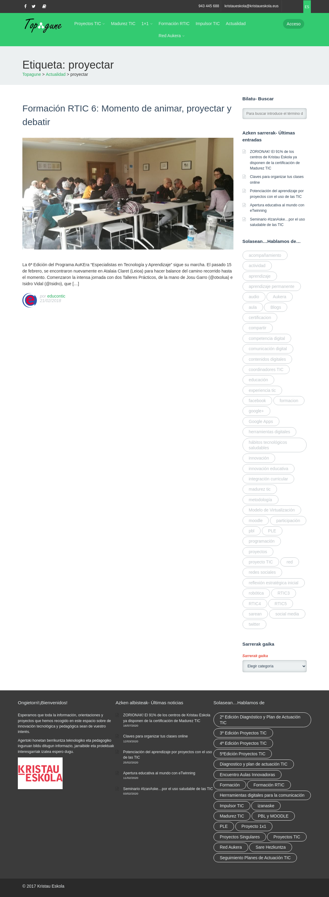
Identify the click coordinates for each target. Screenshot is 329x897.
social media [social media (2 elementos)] (287, 613)
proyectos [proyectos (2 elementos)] (258, 551)
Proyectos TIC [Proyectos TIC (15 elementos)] (286, 836)
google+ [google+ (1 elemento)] (256, 410)
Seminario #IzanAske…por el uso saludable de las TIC (168, 789)
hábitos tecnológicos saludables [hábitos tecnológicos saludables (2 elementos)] (268, 445)
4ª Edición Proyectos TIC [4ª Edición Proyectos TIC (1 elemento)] (243, 743)
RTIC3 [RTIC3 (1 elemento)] (284, 593)
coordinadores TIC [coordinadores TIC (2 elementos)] (266, 369)
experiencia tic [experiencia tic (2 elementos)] (262, 390)
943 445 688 (208, 6)
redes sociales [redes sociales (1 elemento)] (262, 572)
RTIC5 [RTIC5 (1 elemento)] (281, 603)
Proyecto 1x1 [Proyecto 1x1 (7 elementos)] (254, 826)
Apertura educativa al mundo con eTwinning (159, 773)
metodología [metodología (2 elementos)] (260, 499)
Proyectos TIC (87, 23)
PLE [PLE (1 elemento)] (272, 530)
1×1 (145, 23)
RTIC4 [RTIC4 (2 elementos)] (255, 603)
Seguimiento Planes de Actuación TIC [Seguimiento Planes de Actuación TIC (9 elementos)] (255, 857)
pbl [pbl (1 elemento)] (252, 530)
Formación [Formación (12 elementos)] (230, 784)
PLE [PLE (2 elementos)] (224, 826)
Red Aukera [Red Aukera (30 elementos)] (231, 847)
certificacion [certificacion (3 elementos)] (260, 317)
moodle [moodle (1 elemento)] (256, 520)
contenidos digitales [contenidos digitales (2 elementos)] (267, 359)
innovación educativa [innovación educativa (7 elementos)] (268, 468)
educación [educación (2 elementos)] (258, 379)
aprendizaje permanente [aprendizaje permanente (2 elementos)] (272, 286)
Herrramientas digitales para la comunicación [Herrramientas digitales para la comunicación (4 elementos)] (262, 795)
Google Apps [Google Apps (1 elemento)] (261, 421)
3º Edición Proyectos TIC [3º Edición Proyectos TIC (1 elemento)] (243, 733)
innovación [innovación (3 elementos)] (259, 458)
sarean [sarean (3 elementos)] (255, 613)
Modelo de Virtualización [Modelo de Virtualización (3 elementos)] (272, 510)
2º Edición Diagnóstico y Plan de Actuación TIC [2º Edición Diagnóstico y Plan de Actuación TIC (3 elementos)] (260, 720)
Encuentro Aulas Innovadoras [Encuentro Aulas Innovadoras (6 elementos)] (247, 774)
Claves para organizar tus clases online (155, 736)
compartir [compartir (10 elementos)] (257, 327)
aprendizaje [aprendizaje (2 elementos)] (260, 276)
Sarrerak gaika (255, 656)
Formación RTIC (174, 23)
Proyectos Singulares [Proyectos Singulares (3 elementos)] (240, 836)
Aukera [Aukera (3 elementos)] (279, 296)
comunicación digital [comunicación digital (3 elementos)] (268, 348)
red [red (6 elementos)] (290, 562)
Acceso (294, 23)
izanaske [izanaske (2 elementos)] (266, 805)
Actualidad (236, 23)
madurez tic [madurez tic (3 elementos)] (260, 489)
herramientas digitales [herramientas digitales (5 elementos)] (269, 431)
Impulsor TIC (208, 23)
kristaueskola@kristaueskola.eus (252, 6)
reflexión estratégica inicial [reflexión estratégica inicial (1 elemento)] (273, 582)
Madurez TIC (123, 23)
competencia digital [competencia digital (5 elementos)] (267, 338)
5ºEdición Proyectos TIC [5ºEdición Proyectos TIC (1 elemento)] (242, 753)
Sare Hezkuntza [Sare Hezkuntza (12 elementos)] (271, 847)
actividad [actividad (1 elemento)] (257, 265)
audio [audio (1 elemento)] (254, 296)
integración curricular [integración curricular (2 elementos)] (268, 478)
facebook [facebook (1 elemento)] (257, 400)
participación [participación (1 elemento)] (288, 520)
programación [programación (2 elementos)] (262, 541)
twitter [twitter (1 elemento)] (254, 624)
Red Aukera (170, 35)
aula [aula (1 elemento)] (253, 307)
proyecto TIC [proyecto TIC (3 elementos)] (261, 562)
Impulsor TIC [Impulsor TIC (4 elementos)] (232, 805)
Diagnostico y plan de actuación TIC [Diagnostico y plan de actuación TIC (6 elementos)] (254, 764)
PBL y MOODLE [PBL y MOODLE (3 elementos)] (273, 816)
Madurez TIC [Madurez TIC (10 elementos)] (232, 816)
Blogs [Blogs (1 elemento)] (275, 307)
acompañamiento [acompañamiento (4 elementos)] (265, 255)
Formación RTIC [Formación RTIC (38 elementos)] (268, 784)
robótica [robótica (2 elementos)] (256, 593)
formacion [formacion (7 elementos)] (289, 400)
